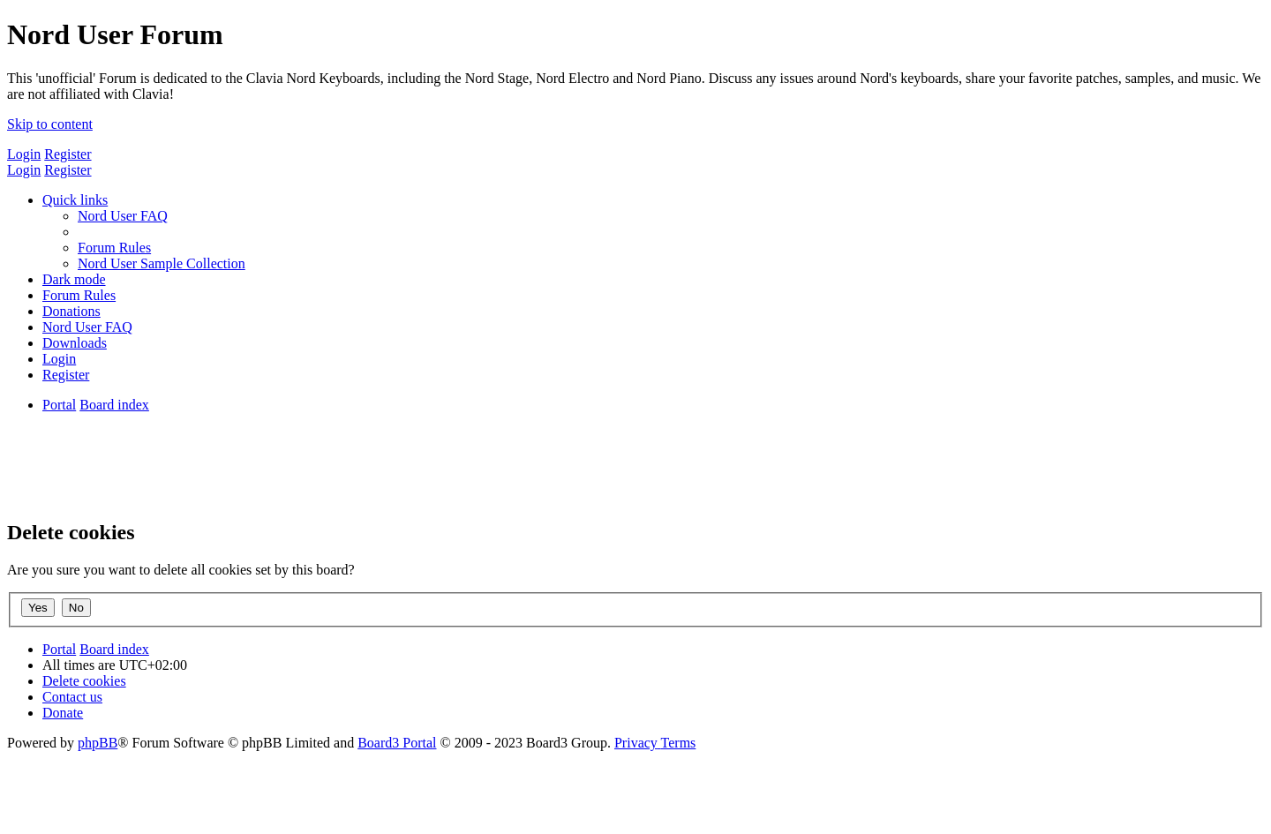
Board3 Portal (396, 742)
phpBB (97, 742)
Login (24, 154)
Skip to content (50, 123)
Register (67, 154)
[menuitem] (123, 215)
